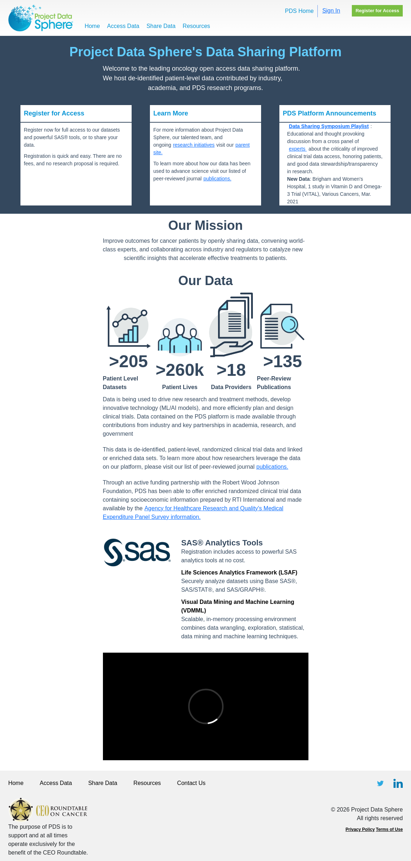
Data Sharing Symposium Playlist (329, 126)
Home (92, 26)
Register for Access (377, 10)
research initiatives (193, 145)
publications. (217, 178)
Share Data (160, 26)
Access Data (123, 26)
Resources (196, 26)
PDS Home (299, 11)
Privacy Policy (359, 829)
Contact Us (191, 783)
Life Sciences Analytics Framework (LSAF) (239, 572)
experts (298, 149)
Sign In (331, 11)
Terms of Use (389, 829)
